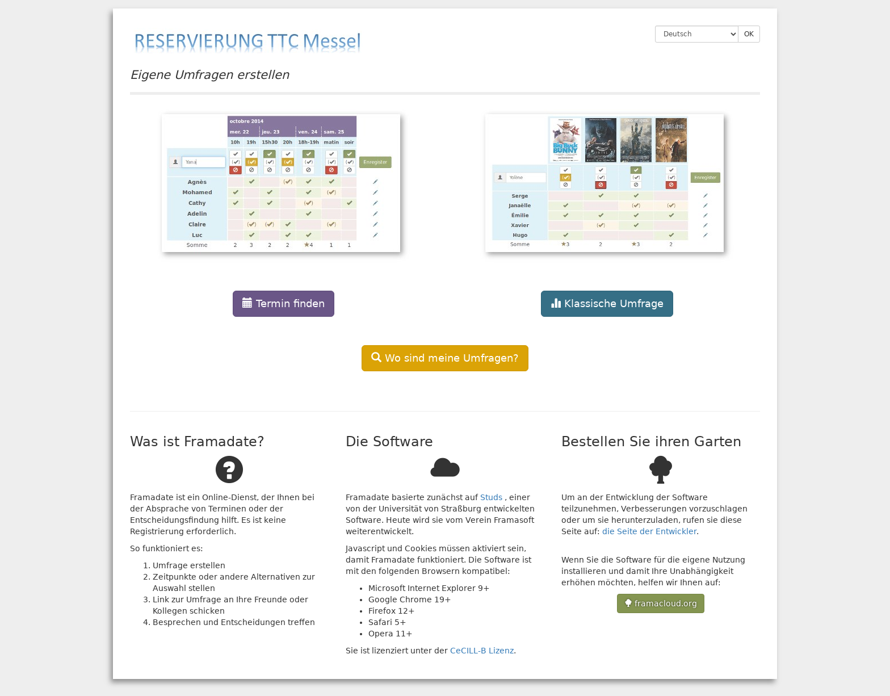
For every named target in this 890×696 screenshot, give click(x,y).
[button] (283, 208)
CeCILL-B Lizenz (482, 650)
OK (749, 34)
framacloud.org (660, 603)
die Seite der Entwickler (649, 531)
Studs (491, 497)
